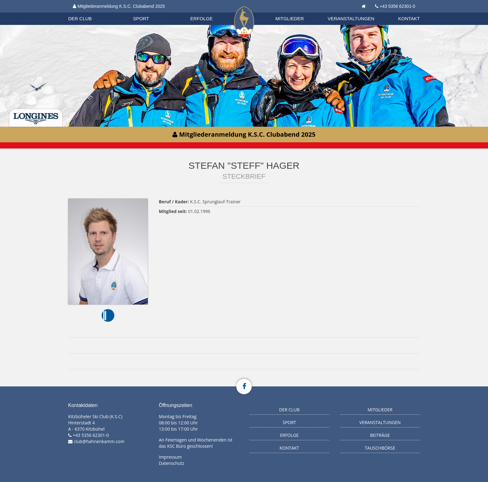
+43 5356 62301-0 (397, 6)
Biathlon (85, 12)
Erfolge (201, 18)
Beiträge (380, 435)
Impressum (170, 457)
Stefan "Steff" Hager (244, 165)
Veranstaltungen (351, 18)
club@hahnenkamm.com (99, 441)
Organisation (86, 12)
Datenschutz (171, 463)
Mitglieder (289, 18)
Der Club (80, 18)
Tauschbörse (380, 448)
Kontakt (409, 18)
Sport (141, 18)
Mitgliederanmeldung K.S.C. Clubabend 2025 (119, 6)
